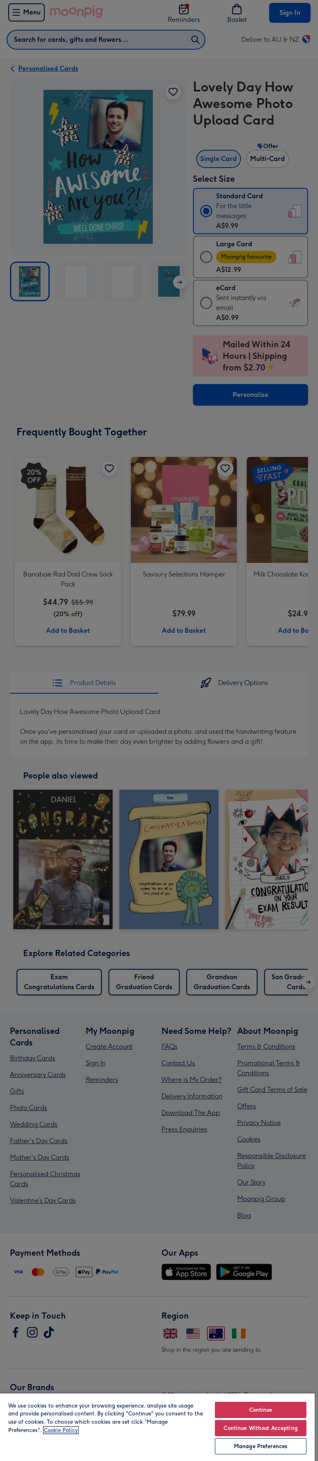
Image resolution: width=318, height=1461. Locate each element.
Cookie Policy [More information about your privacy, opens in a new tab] (61, 1430)
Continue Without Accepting (260, 1428)
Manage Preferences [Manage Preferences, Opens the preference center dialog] (260, 1446)
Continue (260, 1410)
